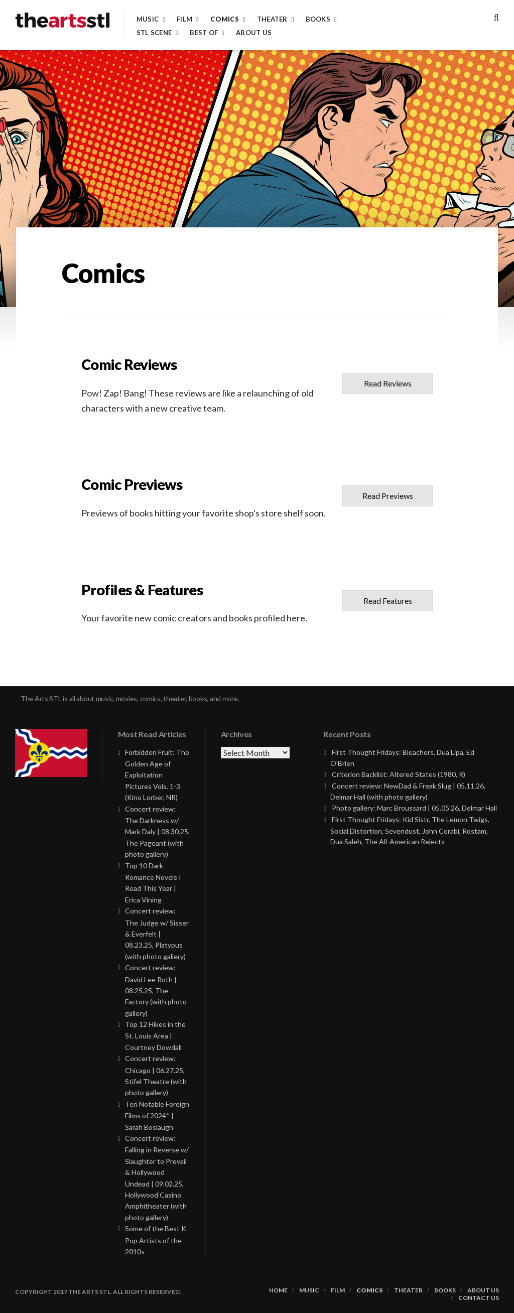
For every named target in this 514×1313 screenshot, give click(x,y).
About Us (254, 33)
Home (278, 1290)
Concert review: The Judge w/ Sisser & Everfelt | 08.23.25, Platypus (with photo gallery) (157, 933)
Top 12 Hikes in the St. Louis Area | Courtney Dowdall (155, 1036)
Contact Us (478, 1297)
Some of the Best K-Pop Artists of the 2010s (157, 1240)
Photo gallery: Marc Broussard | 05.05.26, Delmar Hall (414, 808)
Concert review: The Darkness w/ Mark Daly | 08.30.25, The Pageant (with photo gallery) (157, 832)
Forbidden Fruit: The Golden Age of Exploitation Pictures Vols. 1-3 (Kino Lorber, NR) (157, 775)
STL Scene (154, 33)
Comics (224, 19)
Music (148, 19)
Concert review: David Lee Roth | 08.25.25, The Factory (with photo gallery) (156, 990)
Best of (204, 33)
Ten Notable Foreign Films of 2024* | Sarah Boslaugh (157, 1115)
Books (318, 19)
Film (184, 19)
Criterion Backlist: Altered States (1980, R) (398, 774)
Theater (272, 19)
